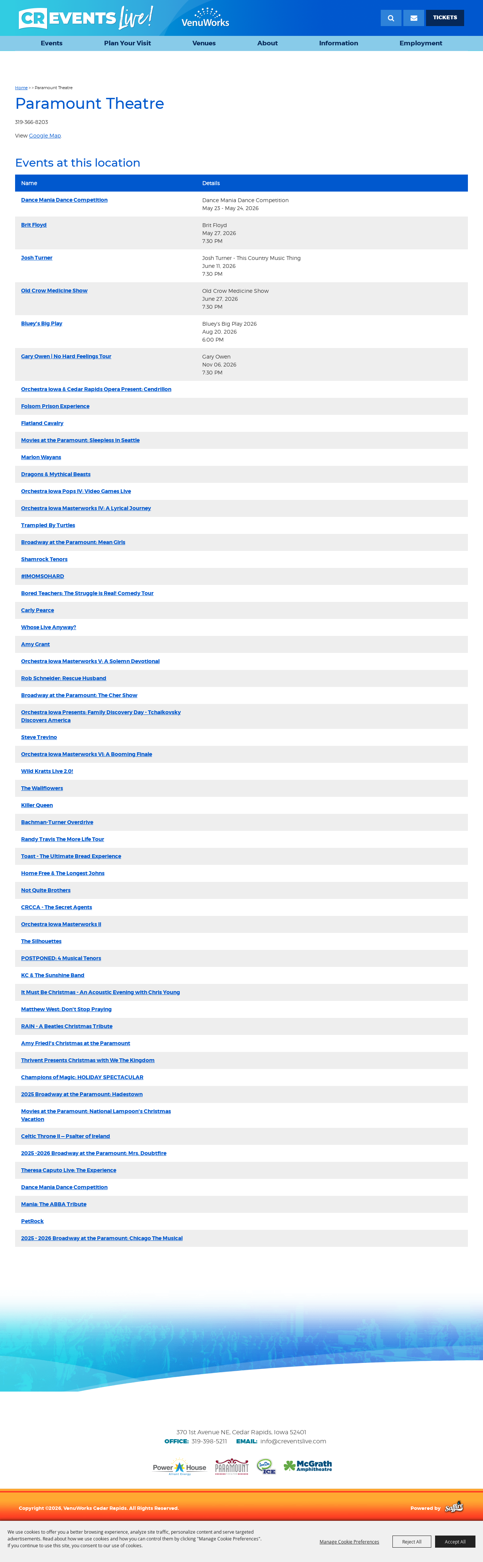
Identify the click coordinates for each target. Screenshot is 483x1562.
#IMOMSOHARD (42, 576)
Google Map (45, 135)
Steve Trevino (39, 737)
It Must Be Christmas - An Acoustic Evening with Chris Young (100, 992)
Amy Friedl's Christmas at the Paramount (75, 1043)
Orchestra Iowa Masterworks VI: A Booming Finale (86, 754)
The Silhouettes (41, 941)
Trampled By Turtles (48, 525)
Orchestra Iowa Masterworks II (61, 924)
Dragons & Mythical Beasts (56, 474)
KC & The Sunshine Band (53, 975)
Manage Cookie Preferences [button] (349, 1542)
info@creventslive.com (293, 1441)
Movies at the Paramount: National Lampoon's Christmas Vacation (96, 1115)
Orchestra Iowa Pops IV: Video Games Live (76, 491)
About (267, 43)
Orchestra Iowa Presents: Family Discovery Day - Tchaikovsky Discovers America (101, 716)
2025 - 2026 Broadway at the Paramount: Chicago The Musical (102, 1238)
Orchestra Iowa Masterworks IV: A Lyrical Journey (86, 508)
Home (21, 87)
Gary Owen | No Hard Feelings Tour (66, 356)
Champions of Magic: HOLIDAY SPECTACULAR (82, 1077)
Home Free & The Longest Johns (63, 873)
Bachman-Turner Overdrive (57, 822)
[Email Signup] (413, 18)
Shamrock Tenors (44, 559)
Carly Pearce (37, 610)
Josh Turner (36, 257)
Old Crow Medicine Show (54, 290)
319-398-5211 (209, 1441)
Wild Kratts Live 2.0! (47, 771)
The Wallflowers (42, 788)
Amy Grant (35, 644)
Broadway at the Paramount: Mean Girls (73, 542)
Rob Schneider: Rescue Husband (63, 678)
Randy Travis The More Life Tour (62, 839)
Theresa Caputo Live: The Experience (68, 1170)
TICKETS (445, 17)
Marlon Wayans (41, 457)
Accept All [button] (455, 1542)
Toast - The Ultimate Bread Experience (71, 856)
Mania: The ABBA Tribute (53, 1204)
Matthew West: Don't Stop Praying (66, 1009)
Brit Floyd (34, 224)
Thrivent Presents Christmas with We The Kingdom (88, 1060)
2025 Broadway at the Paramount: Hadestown (82, 1094)
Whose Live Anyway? (48, 627)
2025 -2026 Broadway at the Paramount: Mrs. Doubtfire (93, 1153)
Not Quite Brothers (46, 890)
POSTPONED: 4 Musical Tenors (61, 958)
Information (338, 43)
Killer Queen (37, 805)
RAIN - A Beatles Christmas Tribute (66, 1026)
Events (52, 43)
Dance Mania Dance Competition (64, 199)
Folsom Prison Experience (55, 406)
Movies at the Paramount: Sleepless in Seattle (80, 440)
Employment (421, 43)
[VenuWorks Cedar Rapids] (124, 18)
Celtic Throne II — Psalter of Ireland (65, 1136)
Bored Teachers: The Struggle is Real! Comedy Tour (87, 593)
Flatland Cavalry (42, 423)
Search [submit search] (391, 18)
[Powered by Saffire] (454, 1508)
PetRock (32, 1221)
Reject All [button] (411, 1542)
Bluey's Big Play (41, 323)
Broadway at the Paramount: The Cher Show (79, 695)
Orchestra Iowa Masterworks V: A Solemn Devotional (90, 661)
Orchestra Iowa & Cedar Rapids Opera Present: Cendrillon (96, 389)
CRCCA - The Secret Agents (56, 907)
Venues (204, 43)
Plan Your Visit (127, 43)
